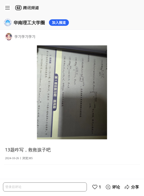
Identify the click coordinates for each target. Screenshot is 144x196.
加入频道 (59, 22)
